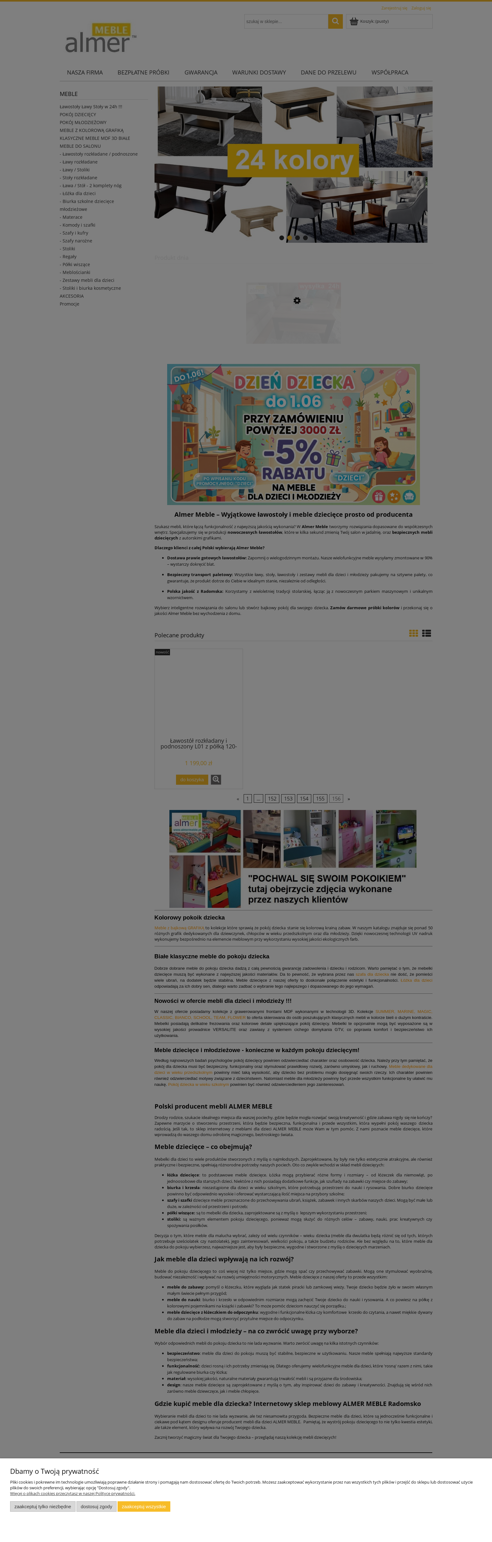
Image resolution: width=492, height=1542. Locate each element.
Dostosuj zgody (96, 1506)
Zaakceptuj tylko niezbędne (43, 1506)
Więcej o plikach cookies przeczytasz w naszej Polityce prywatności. (72, 1493)
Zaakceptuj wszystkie (144, 1506)
